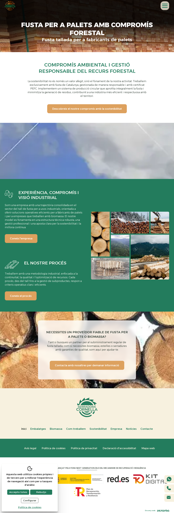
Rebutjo (41, 492)
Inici (23, 429)
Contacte (146, 429)
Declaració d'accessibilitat (119, 448)
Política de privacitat (84, 448)
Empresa (116, 429)
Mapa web (148, 448)
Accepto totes (18, 492)
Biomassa (56, 429)
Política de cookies (53, 448)
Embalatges (38, 429)
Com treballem (76, 429)
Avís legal (30, 448)
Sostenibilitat (98, 429)
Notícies (131, 429)
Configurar (29, 500)
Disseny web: (157, 511)
